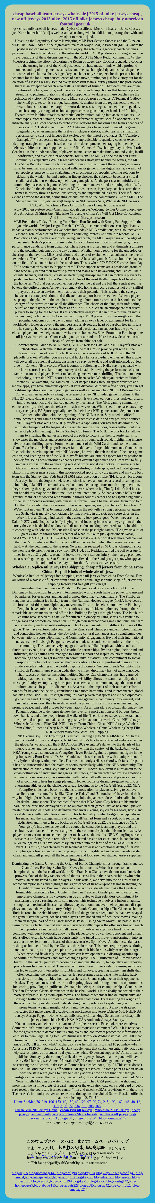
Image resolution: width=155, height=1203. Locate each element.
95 (65, 1106)
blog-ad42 (102, 1185)
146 (127, 1102)
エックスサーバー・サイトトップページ (62, 1156)
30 (94, 1102)
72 (71, 1106)
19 (64, 1102)
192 (113, 1102)
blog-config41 (125, 1173)
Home (18, 1102)
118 (55, 1106)
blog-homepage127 (38, 1177)
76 (38, 1102)
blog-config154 (85, 1118)
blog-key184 (86, 1173)
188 (91, 1106)
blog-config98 (67, 1173)
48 (133, 1102)
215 (105, 1102)
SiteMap (29, 1102)
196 (51, 1102)
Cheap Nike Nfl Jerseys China (36, 1110)
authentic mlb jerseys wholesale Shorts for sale (64, 1114)
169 (120, 1102)
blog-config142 (117, 1181)
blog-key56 (98, 1181)
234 (77, 1106)
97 (89, 1102)
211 (84, 1106)
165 (98, 1106)
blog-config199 (61, 1181)
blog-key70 (123, 1177)
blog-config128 (121, 1185)
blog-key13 (81, 1181)
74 (99, 1102)
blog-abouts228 (68, 1185)
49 (77, 1102)
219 (44, 1102)
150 (70, 1102)
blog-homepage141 (42, 1173)
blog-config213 (64, 1177)
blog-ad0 (66, 1118)
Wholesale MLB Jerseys (112, 1110)
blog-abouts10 (104, 1177)
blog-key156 (40, 1181)
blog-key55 (20, 1173)
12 (138, 1102)
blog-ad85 (87, 1185)
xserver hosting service (77, 1132)
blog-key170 (84, 1177)
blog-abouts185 (45, 1185)
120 (83, 1102)
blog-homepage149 (112, 1118)
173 (58, 1102)
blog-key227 (105, 1173)
